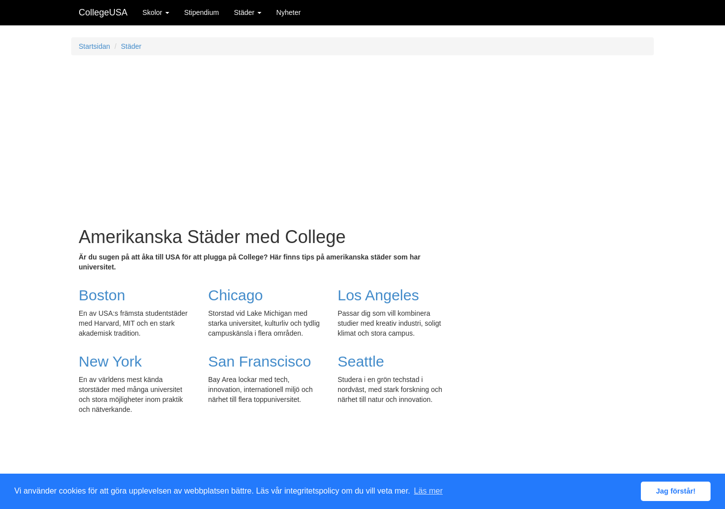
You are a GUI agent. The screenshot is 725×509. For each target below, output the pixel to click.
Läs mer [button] (428, 491)
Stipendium (201, 12)
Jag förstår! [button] (676, 491)
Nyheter (288, 12)
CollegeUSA (103, 12)
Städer (247, 12)
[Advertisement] (362, 135)
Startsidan (94, 46)
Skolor (155, 12)
